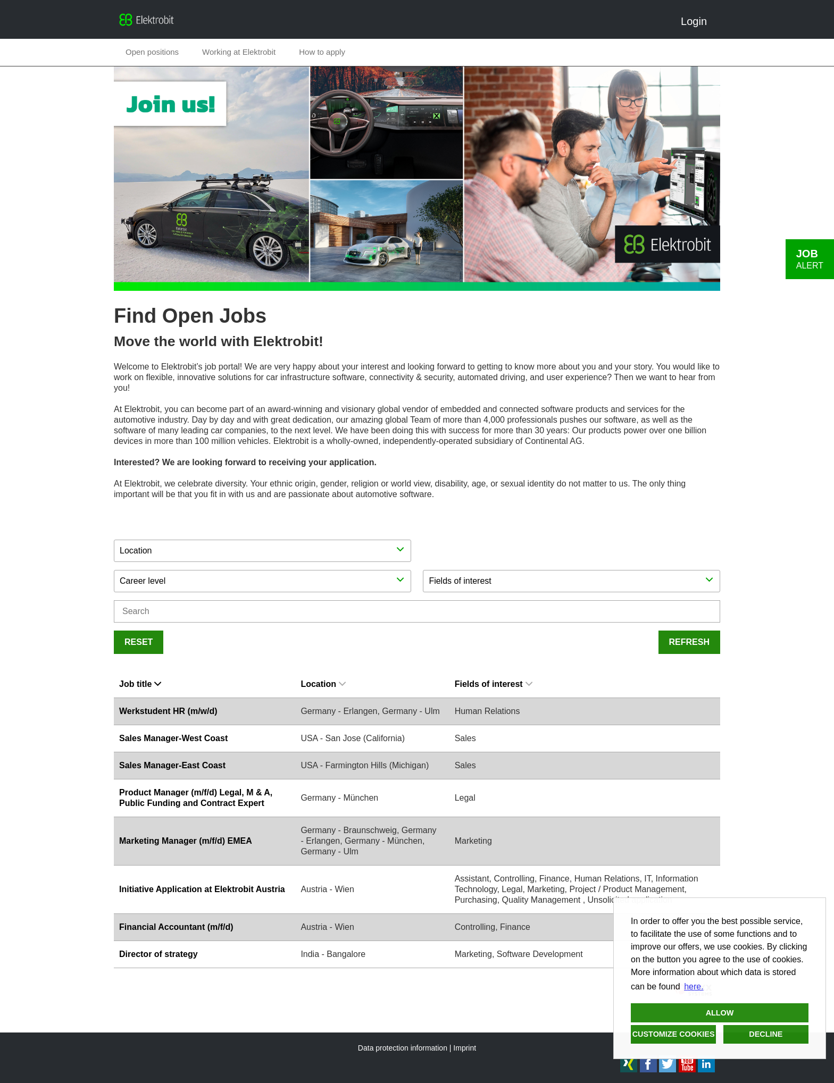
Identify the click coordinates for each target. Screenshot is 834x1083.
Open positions (152, 51)
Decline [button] (765, 1034)
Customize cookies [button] (673, 1034)
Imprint (464, 1048)
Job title (140, 684)
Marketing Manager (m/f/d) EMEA (185, 840)
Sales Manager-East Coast (172, 765)
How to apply (322, 51)
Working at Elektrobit (239, 51)
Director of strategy (158, 954)
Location (323, 684)
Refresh (689, 642)
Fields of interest (493, 684)
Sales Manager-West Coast (173, 738)
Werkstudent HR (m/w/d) (168, 711)
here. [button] (693, 986)
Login (698, 21)
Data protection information (402, 1048)
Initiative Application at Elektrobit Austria (202, 889)
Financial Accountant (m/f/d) (176, 926)
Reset (138, 642)
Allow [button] (720, 1013)
